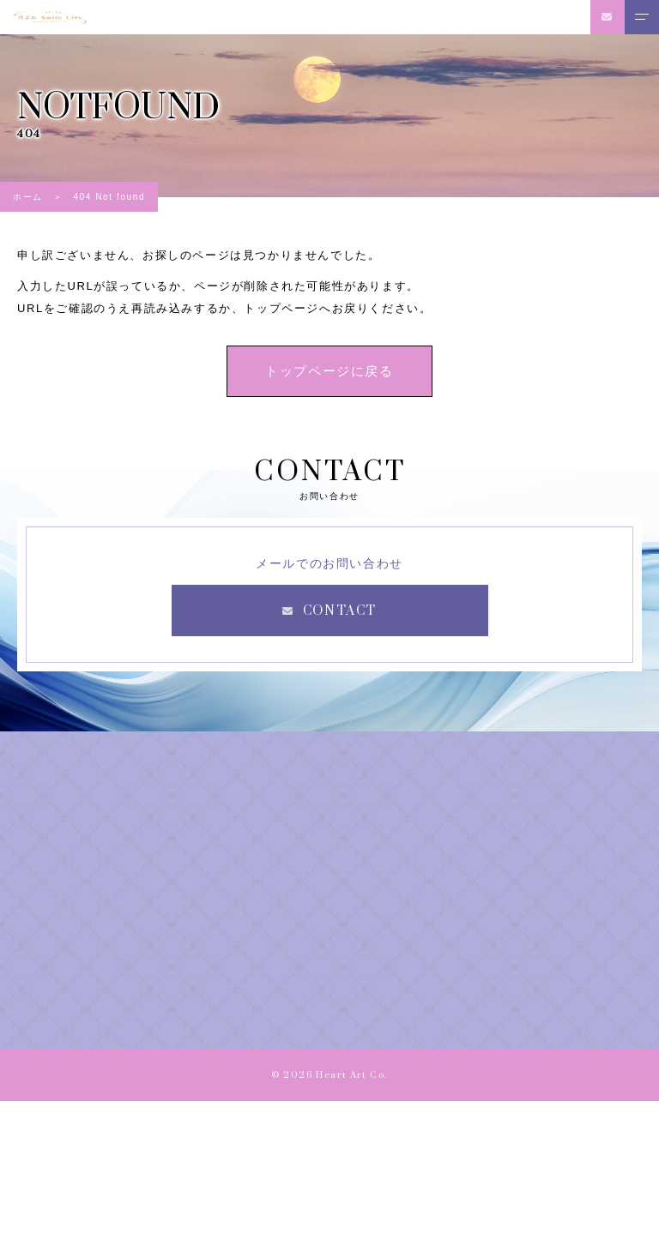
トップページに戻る (329, 371)
